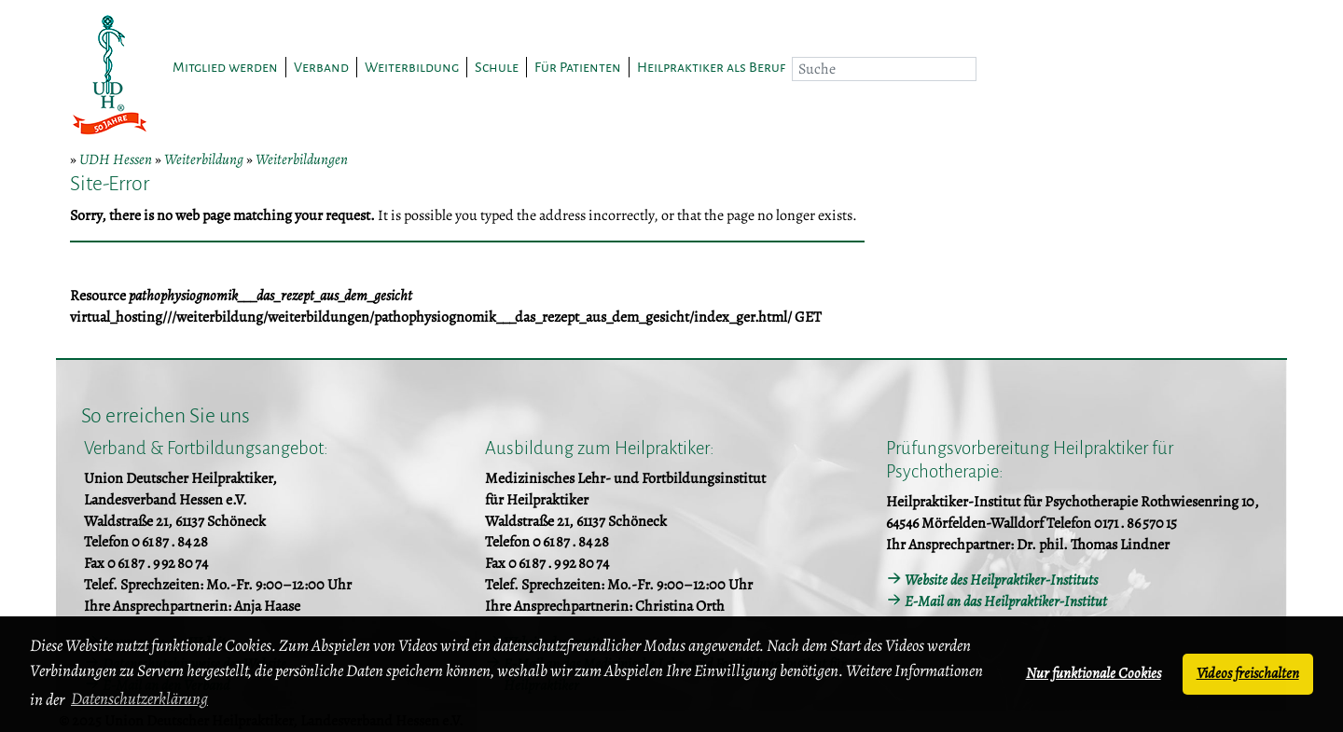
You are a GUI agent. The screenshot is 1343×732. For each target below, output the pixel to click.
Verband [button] (321, 67)
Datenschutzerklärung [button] (139, 698)
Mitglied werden (225, 67)
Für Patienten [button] (577, 67)
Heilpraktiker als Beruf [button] (711, 67)
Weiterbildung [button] (412, 67)
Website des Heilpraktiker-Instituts (1001, 580)
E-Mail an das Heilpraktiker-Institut (1006, 601)
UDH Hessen (115, 159)
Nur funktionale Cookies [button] (1093, 673)
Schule (497, 67)
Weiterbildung (203, 159)
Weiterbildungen (302, 159)
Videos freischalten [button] (1248, 673)
